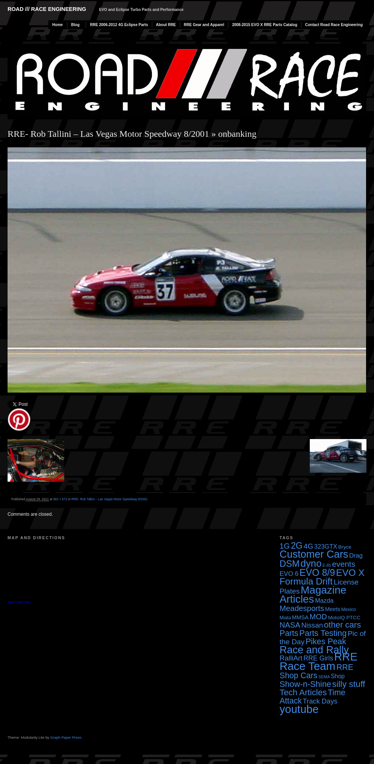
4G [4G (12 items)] (309, 546)
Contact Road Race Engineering (334, 25)
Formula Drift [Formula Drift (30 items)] (306, 581)
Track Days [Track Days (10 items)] (320, 701)
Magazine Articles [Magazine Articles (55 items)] (313, 594)
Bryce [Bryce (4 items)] (344, 547)
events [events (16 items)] (343, 564)
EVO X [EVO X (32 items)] (350, 573)
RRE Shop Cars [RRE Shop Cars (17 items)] (316, 671)
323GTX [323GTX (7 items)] (325, 546)
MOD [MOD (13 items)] (318, 616)
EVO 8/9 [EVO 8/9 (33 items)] (317, 572)
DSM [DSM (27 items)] (290, 563)
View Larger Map (19, 602)
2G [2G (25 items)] (297, 546)
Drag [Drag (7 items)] (355, 555)
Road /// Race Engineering (47, 9)
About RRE (166, 25)
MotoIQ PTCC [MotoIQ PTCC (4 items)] (344, 617)
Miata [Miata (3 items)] (285, 617)
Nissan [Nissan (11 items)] (312, 625)
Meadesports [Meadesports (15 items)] (302, 608)
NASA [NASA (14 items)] (290, 625)
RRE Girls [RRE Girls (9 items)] (318, 658)
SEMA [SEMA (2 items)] (324, 676)
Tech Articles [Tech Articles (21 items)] (303, 692)
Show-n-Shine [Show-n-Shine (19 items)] (305, 684)
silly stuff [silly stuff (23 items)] (348, 684)
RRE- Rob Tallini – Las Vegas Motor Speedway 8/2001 (108, 134)
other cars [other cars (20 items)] (342, 624)
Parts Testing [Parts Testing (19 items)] (322, 633)
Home (57, 25)
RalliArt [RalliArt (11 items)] (291, 658)
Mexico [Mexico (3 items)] (348, 609)
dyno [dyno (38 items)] (310, 563)
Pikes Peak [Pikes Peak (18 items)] (326, 641)
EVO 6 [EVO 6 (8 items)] (289, 573)
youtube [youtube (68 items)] (299, 709)
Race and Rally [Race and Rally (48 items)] (314, 650)
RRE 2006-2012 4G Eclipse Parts (119, 25)
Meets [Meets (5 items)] (332, 609)
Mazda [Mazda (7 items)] (324, 600)
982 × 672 (60, 499)
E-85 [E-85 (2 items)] (327, 565)
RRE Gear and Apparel (204, 25)
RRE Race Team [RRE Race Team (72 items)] (318, 661)
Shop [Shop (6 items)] (338, 676)
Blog (75, 25)
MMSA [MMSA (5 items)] (300, 617)
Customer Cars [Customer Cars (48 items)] (314, 554)
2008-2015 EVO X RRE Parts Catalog (264, 25)
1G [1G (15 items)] (285, 546)
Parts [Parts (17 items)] (289, 633)
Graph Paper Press (65, 737)
